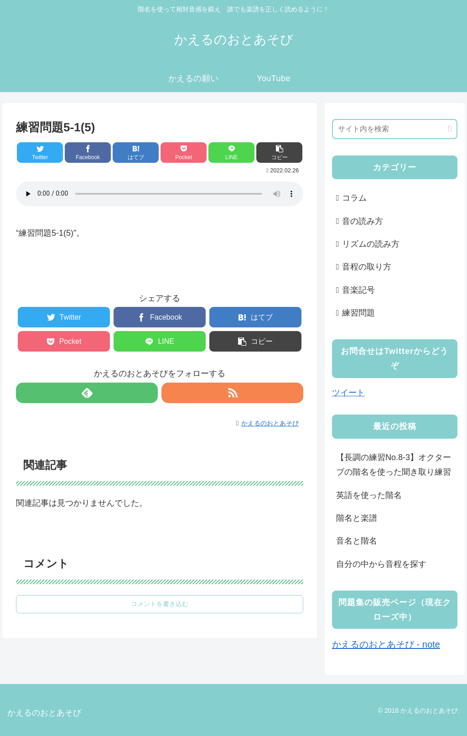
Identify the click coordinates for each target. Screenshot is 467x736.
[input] (394, 129)
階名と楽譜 (356, 518)
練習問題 (358, 312)
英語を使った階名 (369, 495)
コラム (354, 197)
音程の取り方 (366, 266)
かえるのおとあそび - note (386, 644)
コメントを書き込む (159, 603)
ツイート (348, 392)
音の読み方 (362, 221)
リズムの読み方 (371, 244)
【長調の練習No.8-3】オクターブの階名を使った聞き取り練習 (393, 465)
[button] (449, 129)
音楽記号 (358, 290)
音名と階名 (356, 540)
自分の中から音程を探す (381, 564)
